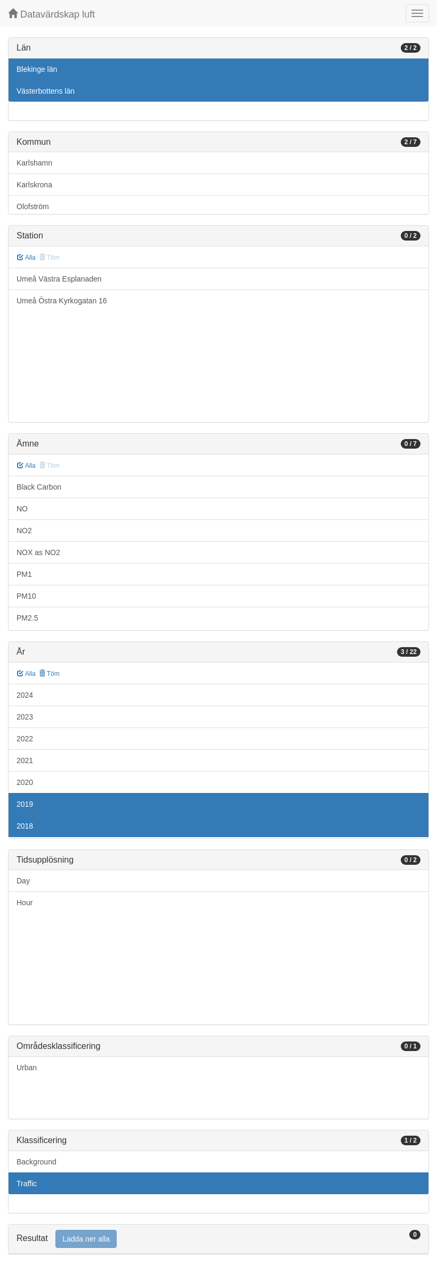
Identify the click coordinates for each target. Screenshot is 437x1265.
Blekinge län (37, 69)
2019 (25, 804)
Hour (25, 902)
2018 (25, 826)
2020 (25, 782)
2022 (25, 738)
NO (22, 509)
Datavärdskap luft (51, 14)
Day (23, 881)
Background (36, 1161)
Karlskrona (34, 184)
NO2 (24, 530)
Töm (49, 673)
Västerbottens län (46, 91)
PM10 (26, 596)
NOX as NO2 (38, 552)
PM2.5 (27, 618)
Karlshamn (34, 163)
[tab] (218, 1239)
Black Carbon (39, 487)
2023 (25, 717)
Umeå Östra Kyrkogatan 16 (62, 300)
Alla (26, 257)
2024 (25, 695)
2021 (25, 760)
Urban (27, 1067)
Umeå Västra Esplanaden (59, 279)
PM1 (24, 574)
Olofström (33, 206)
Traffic (27, 1183)
